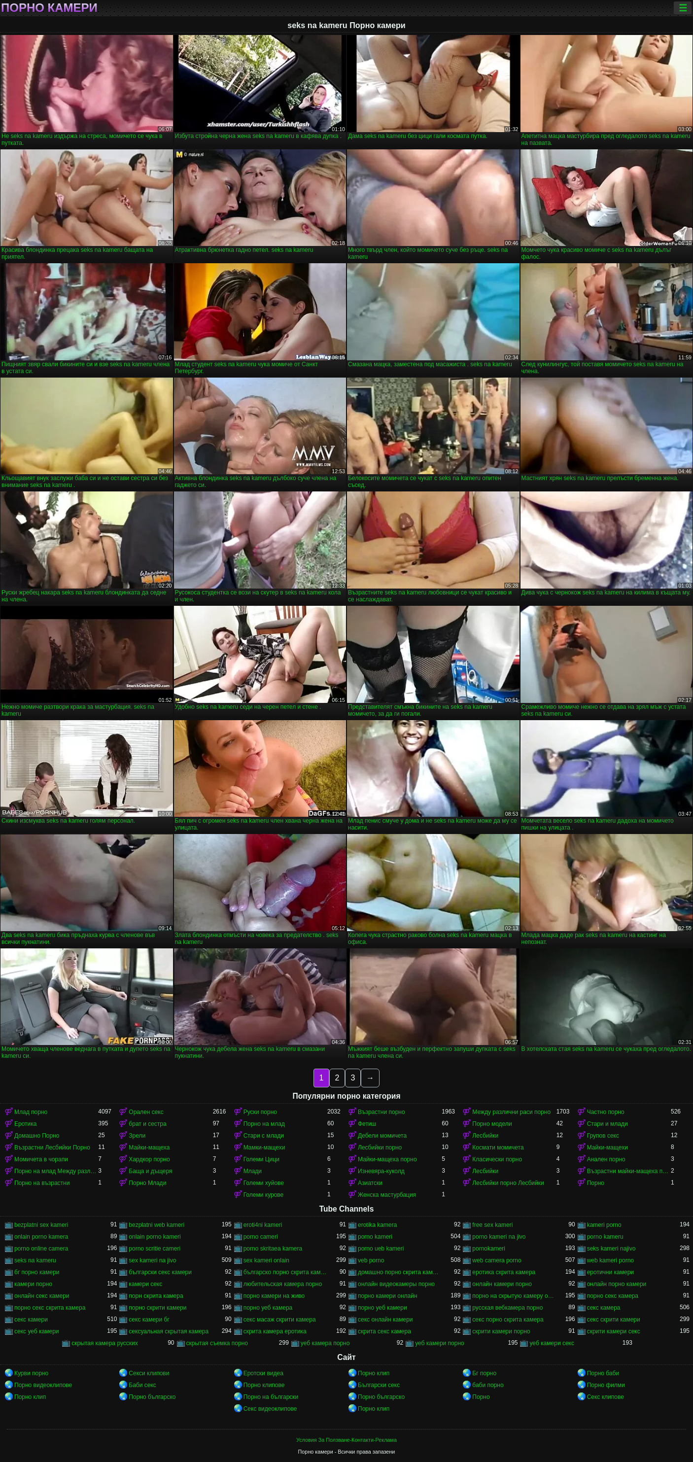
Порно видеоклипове (43, 1385)
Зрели (137, 1135)
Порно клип (373, 1373)
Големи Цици (261, 1159)
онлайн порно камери (617, 1284)
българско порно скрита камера (285, 1272)
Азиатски (370, 1183)
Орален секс (146, 1112)
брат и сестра (147, 1123)
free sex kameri (492, 1224)
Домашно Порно (36, 1135)
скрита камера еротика (275, 1331)
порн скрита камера (156, 1295)
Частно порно (605, 1112)
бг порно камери (37, 1272)
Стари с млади (263, 1135)
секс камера (604, 1307)
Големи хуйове (263, 1183)
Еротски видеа (263, 1373)
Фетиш (367, 1123)
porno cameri (260, 1236)
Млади (252, 1171)
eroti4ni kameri (262, 1224)
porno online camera (41, 1248)
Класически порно (497, 1159)
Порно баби (603, 1373)
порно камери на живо (274, 1295)
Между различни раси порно (511, 1112)
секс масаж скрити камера (279, 1319)
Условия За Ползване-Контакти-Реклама (346, 1440)
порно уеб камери (382, 1307)
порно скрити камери (157, 1307)
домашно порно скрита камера (400, 1272)
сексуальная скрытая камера (168, 1331)
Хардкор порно (149, 1159)
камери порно (33, 1284)
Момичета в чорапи (41, 1159)
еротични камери (610, 1272)
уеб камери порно (439, 1343)
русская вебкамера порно (507, 1307)
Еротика (25, 1123)
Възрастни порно (381, 1112)
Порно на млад (264, 1123)
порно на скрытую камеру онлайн (514, 1295)
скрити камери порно (501, 1331)
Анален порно (606, 1159)
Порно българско (152, 1396)
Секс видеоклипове (270, 1408)
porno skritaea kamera (272, 1248)
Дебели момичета (382, 1135)
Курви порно (31, 1373)
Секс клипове (605, 1396)
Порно (595, 1183)
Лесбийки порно (380, 1147)
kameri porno (604, 1224)
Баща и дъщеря (150, 1171)
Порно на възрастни (41, 1183)
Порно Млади (147, 1183)
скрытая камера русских (104, 1343)
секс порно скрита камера (507, 1319)
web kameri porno (610, 1260)
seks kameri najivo (611, 1248)
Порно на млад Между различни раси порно (56, 1171)
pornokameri (488, 1248)
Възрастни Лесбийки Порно (52, 1147)
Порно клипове (264, 1385)
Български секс (379, 1385)
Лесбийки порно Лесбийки (508, 1183)
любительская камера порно (282, 1284)
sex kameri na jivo (152, 1260)
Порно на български (271, 1396)
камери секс (145, 1284)
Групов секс (603, 1135)
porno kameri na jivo (498, 1236)
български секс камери (160, 1272)
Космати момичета (497, 1147)
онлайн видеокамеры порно (396, 1284)
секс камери (31, 1319)
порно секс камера (612, 1295)
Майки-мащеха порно (387, 1159)
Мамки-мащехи (264, 1147)
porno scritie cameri (154, 1248)
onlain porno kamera (41, 1236)
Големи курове (263, 1194)
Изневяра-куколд (381, 1171)
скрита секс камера (384, 1331)
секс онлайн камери (385, 1319)
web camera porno (496, 1260)
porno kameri (375, 1236)
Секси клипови (149, 1373)
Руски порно (260, 1112)
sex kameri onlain (266, 1260)
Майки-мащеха (149, 1147)
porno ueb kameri (381, 1248)
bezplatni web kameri (156, 1224)
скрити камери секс (613, 1331)
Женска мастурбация (387, 1194)
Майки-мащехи (607, 1147)
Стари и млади (607, 1123)
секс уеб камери (36, 1331)
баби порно (487, 1385)
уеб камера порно (325, 1343)
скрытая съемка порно (217, 1343)
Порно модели (492, 1123)
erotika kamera (377, 1224)
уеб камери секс (551, 1343)
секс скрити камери (613, 1319)
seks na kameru (35, 1260)
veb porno (371, 1260)
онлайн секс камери (41, 1295)
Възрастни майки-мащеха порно (629, 1171)
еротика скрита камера (503, 1272)
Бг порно (484, 1373)
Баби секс (142, 1385)
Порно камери (49, 7)
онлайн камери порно (502, 1284)
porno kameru (605, 1236)
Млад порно (30, 1112)
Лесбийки (485, 1135)
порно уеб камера (268, 1307)
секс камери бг (149, 1319)
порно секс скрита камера (49, 1307)
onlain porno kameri (154, 1236)
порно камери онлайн (387, 1295)
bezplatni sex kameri (41, 1224)
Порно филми (606, 1385)
